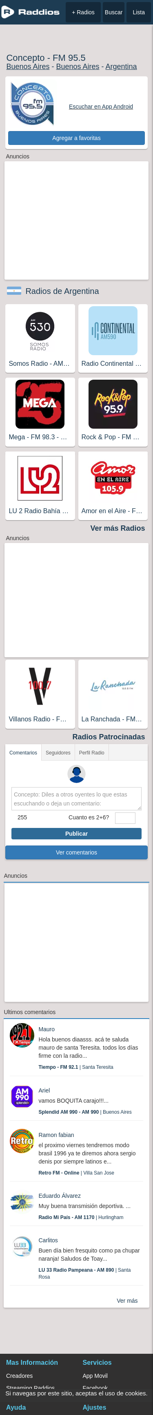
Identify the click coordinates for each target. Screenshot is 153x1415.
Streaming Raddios (30, 1388)
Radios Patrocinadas (109, 737)
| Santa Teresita (75, 1067)
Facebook (95, 1388)
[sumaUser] (125, 818)
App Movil (95, 1376)
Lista (139, 12)
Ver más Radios (118, 528)
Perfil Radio (91, 753)
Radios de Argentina (62, 291)
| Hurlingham (80, 1217)
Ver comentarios (76, 852)
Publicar (76, 833)
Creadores (19, 1376)
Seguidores (58, 753)
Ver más (127, 1300)
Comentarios (23, 753)
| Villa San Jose (76, 1173)
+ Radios (83, 12)
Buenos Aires (27, 66)
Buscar (114, 12)
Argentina (121, 66)
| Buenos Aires (84, 1112)
